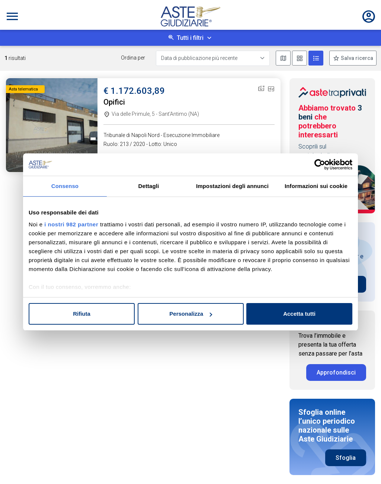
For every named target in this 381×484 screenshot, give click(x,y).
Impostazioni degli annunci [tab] (232, 186)
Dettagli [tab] (148, 186)
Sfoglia (346, 457)
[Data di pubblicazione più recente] (213, 58)
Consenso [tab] (65, 186)
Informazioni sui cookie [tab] (316, 186)
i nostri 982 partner (71, 224)
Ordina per (133, 58)
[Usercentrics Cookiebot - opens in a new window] (319, 164)
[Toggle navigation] (12, 16)
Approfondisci (336, 372)
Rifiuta (81, 314)
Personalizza (190, 314)
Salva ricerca (356, 58)
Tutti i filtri (190, 37)
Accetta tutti (299, 314)
